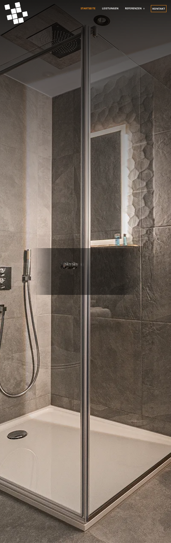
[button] (135, 8)
